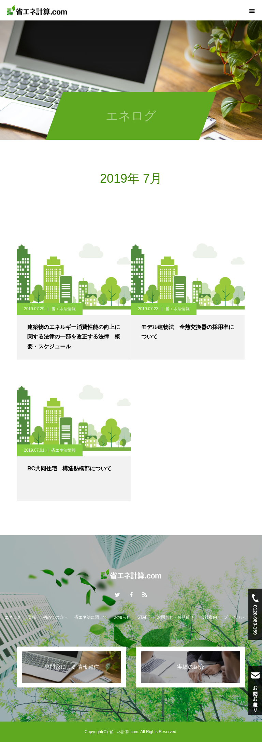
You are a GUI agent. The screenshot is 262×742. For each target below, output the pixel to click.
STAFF (143, 617)
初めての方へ (55, 617)
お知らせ (122, 617)
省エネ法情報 (63, 308)
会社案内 (209, 617)
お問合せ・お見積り (175, 617)
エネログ (13, 617)
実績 (32, 617)
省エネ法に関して (90, 617)
